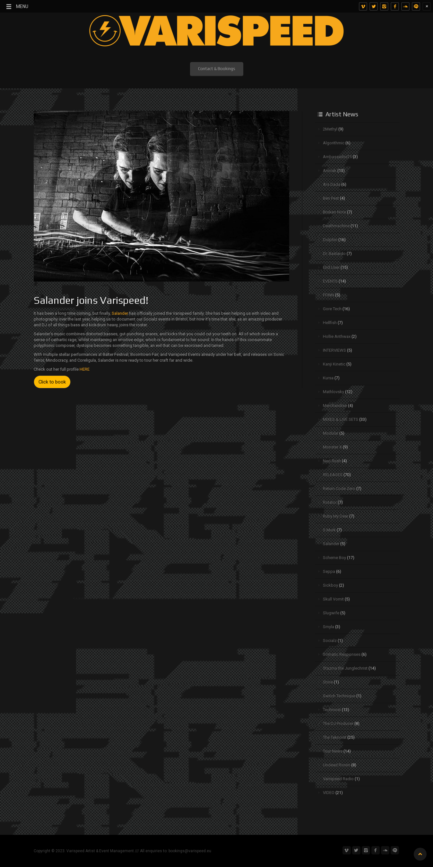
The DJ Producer (338, 723)
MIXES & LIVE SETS (340, 419)
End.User (331, 267)
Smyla (328, 626)
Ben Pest (331, 198)
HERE (85, 369)
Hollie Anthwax (337, 336)
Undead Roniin (336, 765)
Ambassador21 (337, 156)
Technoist (332, 709)
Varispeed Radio (338, 778)
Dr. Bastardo (334, 253)
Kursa (328, 377)
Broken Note (334, 212)
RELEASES (332, 474)
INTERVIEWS (334, 350)
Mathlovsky (333, 391)
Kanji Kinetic (334, 364)
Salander (120, 313)
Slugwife (331, 612)
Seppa (329, 571)
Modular (330, 433)
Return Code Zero (339, 488)
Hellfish (330, 322)
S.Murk (329, 530)
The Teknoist (334, 737)
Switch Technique (339, 695)
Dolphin (330, 239)
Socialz (330, 640)
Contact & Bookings (216, 68)
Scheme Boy (334, 557)
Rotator (330, 502)
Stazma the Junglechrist (345, 668)
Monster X (332, 447)
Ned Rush (332, 460)
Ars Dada (331, 184)
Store (328, 682)
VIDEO (328, 792)
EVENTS (330, 281)
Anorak (329, 170)
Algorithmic (333, 142)
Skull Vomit (333, 599)
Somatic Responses (341, 654)
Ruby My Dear (335, 516)
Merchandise (335, 405)
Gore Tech (332, 308)
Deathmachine (336, 225)
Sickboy (330, 585)
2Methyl (330, 129)
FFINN (328, 295)
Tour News (332, 751)
